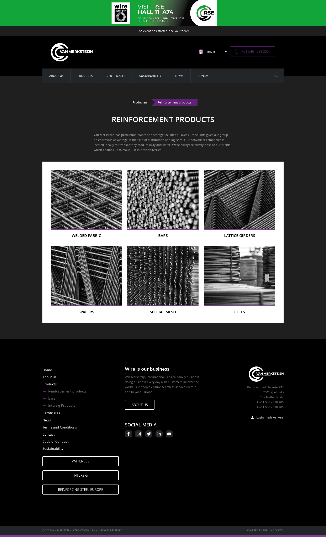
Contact (204, 76)
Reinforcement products (67, 391)
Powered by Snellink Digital (265, 530)
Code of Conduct (55, 441)
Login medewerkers (270, 417)
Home (47, 370)
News (179, 76)
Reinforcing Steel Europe (80, 489)
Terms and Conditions (59, 427)
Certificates (116, 76)
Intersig (80, 475)
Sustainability (150, 76)
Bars (51, 398)
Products (85, 76)
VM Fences (80, 461)
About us (56, 76)
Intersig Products (61, 405)
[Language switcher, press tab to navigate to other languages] (214, 51)
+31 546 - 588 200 (255, 51)
